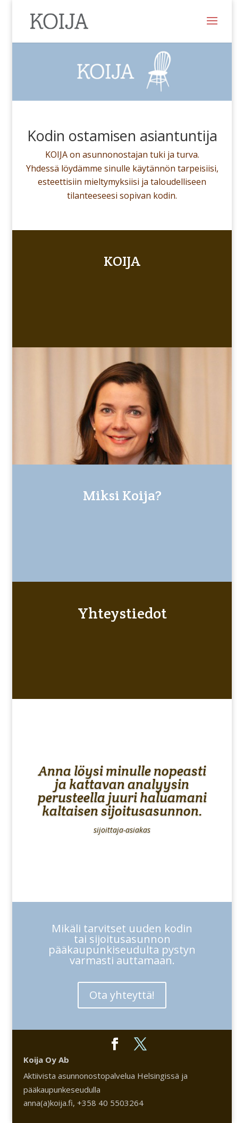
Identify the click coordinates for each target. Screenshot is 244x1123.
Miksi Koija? (122, 495)
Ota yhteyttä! (122, 995)
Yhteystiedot (122, 613)
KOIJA (122, 261)
